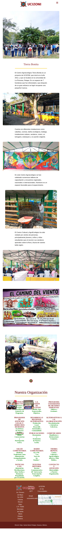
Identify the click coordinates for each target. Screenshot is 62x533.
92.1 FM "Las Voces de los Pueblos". (36, 453)
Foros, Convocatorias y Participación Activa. (19, 437)
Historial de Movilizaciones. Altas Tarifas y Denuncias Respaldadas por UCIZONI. (19, 469)
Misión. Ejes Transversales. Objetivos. (36, 406)
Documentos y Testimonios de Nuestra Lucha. (36, 437)
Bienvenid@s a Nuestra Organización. (53, 469)
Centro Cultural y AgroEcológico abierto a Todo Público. (53, 453)
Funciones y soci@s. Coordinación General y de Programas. (19, 406)
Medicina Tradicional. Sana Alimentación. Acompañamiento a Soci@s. (19, 453)
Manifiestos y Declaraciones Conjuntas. (53, 436)
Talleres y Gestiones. (53, 406)
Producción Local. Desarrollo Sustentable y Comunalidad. (36, 422)
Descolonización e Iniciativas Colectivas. (53, 422)
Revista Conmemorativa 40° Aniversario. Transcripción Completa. (36, 469)
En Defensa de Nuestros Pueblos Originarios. (19, 422)
